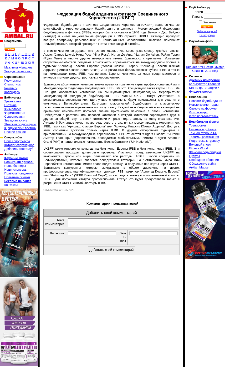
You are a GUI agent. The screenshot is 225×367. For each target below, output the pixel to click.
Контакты (11, 185)
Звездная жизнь (15, 120)
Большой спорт (200, 144)
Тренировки (12, 101)
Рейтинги (10, 88)
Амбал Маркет (199, 167)
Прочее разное (15, 132)
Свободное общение (204, 160)
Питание (10, 105)
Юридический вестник (20, 128)
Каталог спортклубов (19, 145)
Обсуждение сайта (202, 163)
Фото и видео (198, 112)
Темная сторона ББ (203, 133)
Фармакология (14, 113)
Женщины (26, 67)
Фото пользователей (203, 116)
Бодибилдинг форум (204, 121)
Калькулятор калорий (204, 84)
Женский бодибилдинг (20, 124)
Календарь (12, 92)
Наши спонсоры (15, 169)
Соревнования (14, 116)
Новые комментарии (204, 104)
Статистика (12, 84)
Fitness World (198, 148)
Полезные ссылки (17, 177)
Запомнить (209, 22)
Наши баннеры (15, 166)
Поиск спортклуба (17, 141)
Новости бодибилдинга (205, 101)
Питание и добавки (202, 129)
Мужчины (11, 67)
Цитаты (194, 156)
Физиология (12, 109)
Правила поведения (18, 173)
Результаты (12, 80)
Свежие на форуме (203, 108)
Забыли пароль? (207, 31)
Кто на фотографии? (204, 87)
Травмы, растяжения (204, 137)
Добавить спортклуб (18, 149)
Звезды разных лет (18, 71)
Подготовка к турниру (204, 140)
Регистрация (207, 35)
